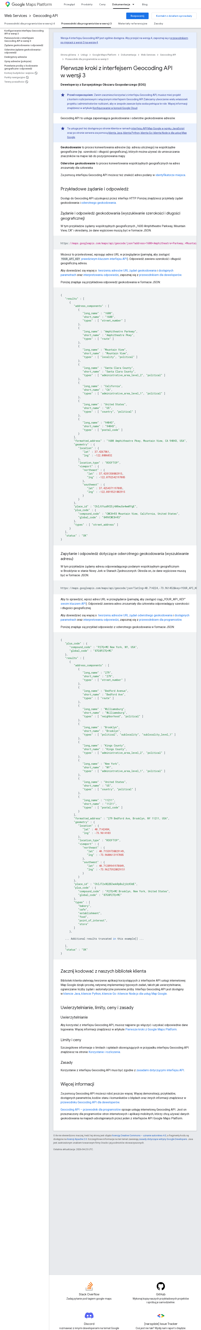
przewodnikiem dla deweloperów (160, 275)
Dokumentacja (128, 54)
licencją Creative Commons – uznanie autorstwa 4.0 (139, 1135)
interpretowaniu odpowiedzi (101, 275)
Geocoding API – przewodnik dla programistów (91, 1109)
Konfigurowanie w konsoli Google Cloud (115, 108)
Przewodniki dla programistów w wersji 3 (86, 59)
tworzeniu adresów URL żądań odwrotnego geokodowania (134, 615)
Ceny (102, 4)
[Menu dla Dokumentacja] (134, 4)
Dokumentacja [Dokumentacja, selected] (121, 4)
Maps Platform (32, 4)
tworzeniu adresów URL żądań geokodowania (126, 270)
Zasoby (158, 23)
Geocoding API (45, 15)
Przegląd (69, 4)
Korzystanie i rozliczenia (104, 1052)
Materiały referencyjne (132, 23)
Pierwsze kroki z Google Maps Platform (151, 1029)
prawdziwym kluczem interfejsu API (104, 259)
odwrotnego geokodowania (98, 202)
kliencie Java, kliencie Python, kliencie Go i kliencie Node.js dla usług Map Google (115, 993)
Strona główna (68, 54)
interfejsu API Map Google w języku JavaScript (157, 128)
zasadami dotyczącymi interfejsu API (160, 1070)
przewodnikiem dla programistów (160, 619)
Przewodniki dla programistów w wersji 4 (29, 23)
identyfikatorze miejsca (170, 175)
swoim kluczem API (73, 603)
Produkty (87, 4)
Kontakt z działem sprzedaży (174, 15)
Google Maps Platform (104, 54)
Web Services (15, 15)
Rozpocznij (137, 15)
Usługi (84, 54)
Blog (145, 4)
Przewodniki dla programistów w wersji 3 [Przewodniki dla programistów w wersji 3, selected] (86, 23)
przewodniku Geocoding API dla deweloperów (90, 1102)
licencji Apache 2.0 (77, 1139)
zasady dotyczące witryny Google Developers (163, 1139)
